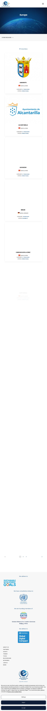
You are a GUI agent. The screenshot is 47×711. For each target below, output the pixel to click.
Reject (23, 702)
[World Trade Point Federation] (5, 4)
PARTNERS (6, 649)
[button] (43, 3)
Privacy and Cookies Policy (14, 691)
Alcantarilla (23, 125)
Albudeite (23, 82)
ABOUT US (6, 647)
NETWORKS (6, 660)
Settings (23, 697)
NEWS (4, 665)
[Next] (41, 557)
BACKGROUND (7, 658)
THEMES (5, 654)
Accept (23, 708)
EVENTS (5, 651)
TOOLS (5, 656)
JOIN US (5, 662)
